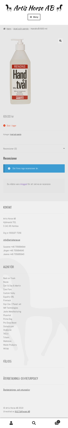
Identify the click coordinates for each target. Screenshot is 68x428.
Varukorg (52, 421)
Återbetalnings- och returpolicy (16, 389)
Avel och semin (21, 28)
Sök (34, 423)
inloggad (23, 184)
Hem (9, 28)
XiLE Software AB (22, 411)
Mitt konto (11, 423)
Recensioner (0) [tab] (10, 148)
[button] (60, 40)
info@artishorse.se (11, 239)
